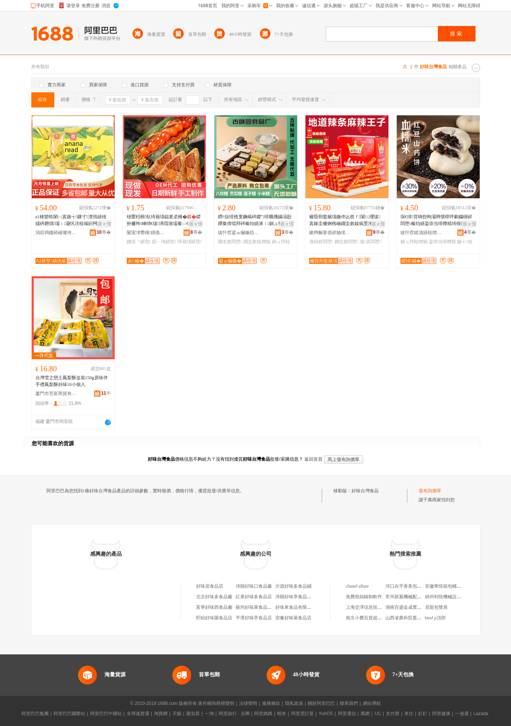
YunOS (326, 713)
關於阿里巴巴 (321, 703)
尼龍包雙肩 (436, 607)
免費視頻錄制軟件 (364, 596)
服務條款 (271, 703)
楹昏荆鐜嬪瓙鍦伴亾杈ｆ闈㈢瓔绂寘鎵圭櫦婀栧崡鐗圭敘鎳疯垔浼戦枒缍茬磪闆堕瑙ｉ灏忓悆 (345, 220)
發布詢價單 (430, 490)
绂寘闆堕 (371, 241)
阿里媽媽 (263, 713)
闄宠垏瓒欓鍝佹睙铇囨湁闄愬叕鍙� (147, 232)
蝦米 (281, 713)
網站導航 (372, 703)
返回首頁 (313, 459)
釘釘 (422, 713)
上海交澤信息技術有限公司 (373, 607)
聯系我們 (349, 703)
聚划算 (193, 713)
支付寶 (392, 713)
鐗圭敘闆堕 (230, 241)
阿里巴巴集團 (35, 713)
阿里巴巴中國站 (106, 713)
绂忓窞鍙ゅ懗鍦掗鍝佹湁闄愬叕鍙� (238, 232)
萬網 (365, 713)
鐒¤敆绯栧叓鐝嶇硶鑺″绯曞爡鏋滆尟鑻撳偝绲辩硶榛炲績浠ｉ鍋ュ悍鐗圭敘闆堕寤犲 (255, 220)
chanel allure (357, 586)
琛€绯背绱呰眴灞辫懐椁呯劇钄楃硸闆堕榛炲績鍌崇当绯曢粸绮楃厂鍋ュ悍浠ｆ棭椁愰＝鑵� (437, 220)
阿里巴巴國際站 (69, 713)
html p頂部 (435, 617)
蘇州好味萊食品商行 (256, 607)
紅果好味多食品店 (254, 596)
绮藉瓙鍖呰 (190, 241)
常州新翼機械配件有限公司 (412, 596)
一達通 (462, 713)
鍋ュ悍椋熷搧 (414, 241)
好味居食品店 (209, 586)
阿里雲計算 (302, 713)
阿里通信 (347, 713)
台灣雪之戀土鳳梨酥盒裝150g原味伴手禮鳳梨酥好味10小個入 (71, 381)
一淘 (209, 713)
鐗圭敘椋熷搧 (256, 241)
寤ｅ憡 (104, 224)
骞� (103, 232)
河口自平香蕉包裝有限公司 (412, 586)
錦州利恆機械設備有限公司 (452, 596)
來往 (408, 713)
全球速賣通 (138, 713)
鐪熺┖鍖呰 (139, 241)
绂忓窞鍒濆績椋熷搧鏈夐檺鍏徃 (421, 232)
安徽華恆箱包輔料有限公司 (452, 586)
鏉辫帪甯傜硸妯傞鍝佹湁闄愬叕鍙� (330, 232)
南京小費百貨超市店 (366, 617)
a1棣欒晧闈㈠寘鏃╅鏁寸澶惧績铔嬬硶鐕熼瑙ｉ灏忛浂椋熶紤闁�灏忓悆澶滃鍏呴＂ (71, 220)
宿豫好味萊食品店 (293, 617)
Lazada (480, 713)
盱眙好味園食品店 (214, 617)
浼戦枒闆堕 (321, 241)
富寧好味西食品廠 (214, 607)
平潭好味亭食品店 (254, 617)
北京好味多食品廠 (214, 596)
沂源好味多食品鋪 (293, 586)
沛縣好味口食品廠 (254, 586)
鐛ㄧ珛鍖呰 (164, 241)
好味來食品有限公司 (295, 607)
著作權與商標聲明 (216, 703)
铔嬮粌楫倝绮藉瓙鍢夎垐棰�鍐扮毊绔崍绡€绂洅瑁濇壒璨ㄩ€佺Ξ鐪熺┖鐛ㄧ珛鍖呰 (164, 220)
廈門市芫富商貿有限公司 (56, 393)
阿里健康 (441, 713)
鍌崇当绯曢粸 (442, 241)
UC (377, 713)
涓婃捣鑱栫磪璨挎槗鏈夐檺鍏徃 (56, 232)
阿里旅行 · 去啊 (234, 713)
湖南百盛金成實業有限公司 (412, 607)
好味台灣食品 (365, 490)
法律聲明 (248, 703)
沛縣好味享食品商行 (295, 596)
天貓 (176, 713)
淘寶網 (160, 713)
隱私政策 (294, 703)
